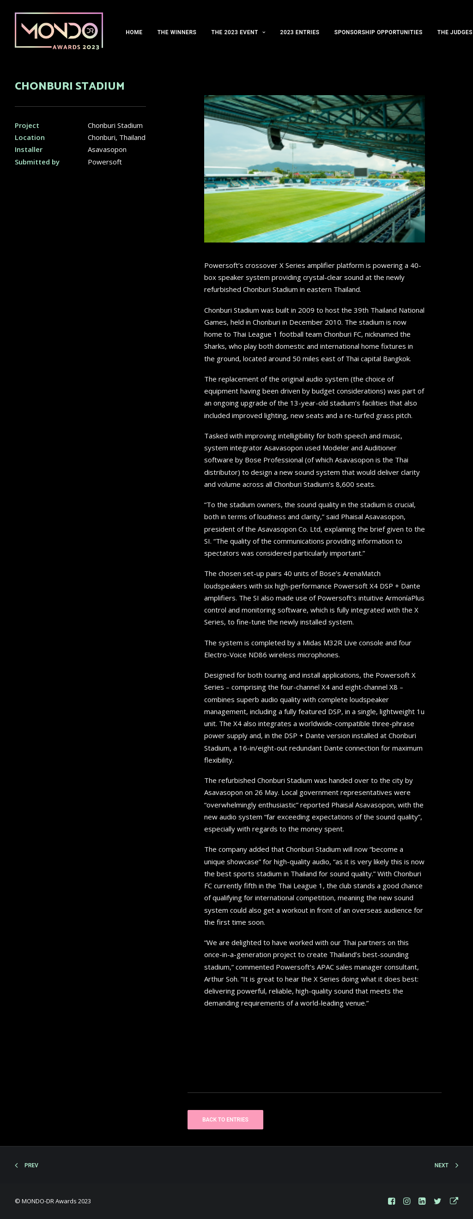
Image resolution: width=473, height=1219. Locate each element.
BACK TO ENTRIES (225, 1119)
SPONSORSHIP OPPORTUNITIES (378, 32)
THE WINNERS (177, 32)
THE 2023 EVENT (239, 32)
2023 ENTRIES (299, 32)
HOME (134, 32)
